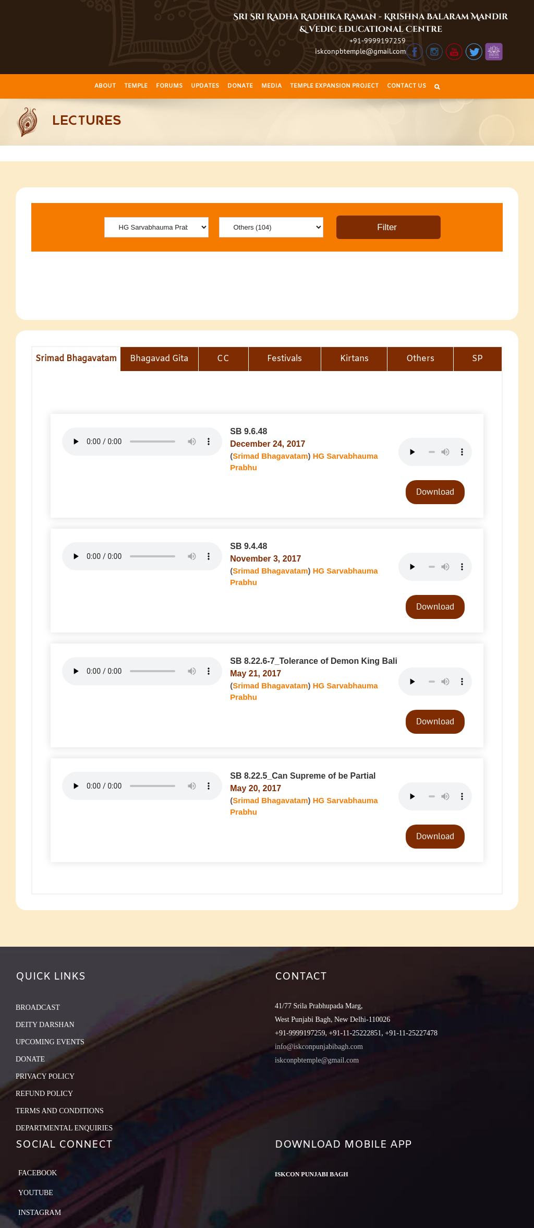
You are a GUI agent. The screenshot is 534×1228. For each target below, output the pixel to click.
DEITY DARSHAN (45, 1025)
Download (435, 491)
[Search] (437, 86)
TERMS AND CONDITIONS (60, 1111)
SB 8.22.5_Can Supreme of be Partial (302, 775)
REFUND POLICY (44, 1094)
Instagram (39, 1213)
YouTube (35, 1193)
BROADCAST (38, 1007)
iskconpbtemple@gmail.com (360, 51)
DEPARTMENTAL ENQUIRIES (64, 1128)
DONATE (30, 1059)
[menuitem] (105, 86)
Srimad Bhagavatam (270, 455)
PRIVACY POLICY (45, 1076)
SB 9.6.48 (248, 431)
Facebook (37, 1173)
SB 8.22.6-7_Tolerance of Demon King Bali (313, 661)
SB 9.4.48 (248, 546)
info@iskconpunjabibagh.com (319, 1047)
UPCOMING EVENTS (50, 1042)
